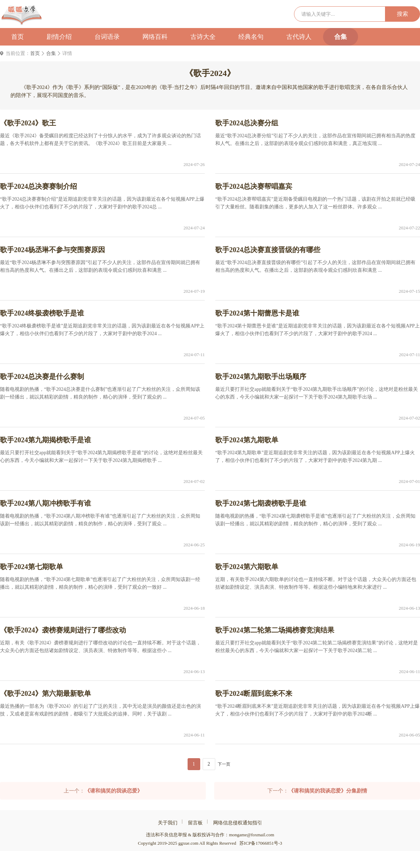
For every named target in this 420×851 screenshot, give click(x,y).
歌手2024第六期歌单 (246, 566)
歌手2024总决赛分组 (246, 123)
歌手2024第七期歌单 (31, 566)
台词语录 (107, 36)
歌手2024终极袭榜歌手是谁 (42, 313)
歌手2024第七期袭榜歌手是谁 (260, 503)
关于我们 (167, 822)
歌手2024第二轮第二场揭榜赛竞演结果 (274, 630)
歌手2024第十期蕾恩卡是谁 (257, 313)
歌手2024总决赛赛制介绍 (38, 186)
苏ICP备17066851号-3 (260, 843)
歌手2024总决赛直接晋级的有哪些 (267, 250)
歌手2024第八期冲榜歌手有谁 (45, 503)
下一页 (224, 764)
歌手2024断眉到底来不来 (253, 693)
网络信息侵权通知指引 (237, 822)
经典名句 (251, 36)
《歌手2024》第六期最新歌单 (45, 693)
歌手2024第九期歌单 (246, 440)
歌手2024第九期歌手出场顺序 (260, 376)
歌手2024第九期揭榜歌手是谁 (45, 440)
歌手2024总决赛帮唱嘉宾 (253, 186)
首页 (17, 36)
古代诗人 (299, 36)
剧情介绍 (59, 36)
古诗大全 (203, 36)
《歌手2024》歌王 (28, 123)
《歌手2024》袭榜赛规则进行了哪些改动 (63, 630)
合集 (340, 36)
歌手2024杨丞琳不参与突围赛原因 (52, 250)
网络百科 (155, 36)
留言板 (195, 822)
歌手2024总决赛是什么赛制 (42, 376)
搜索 (402, 14)
